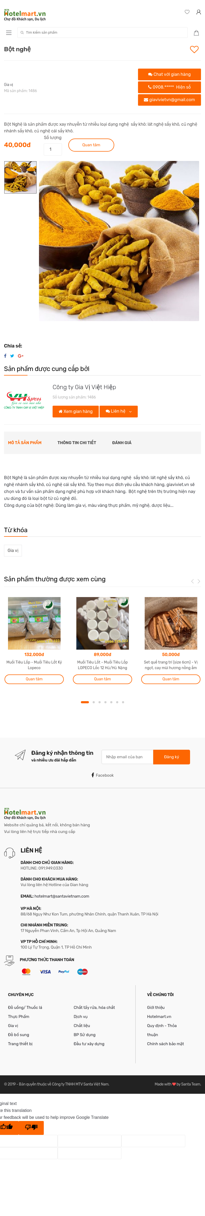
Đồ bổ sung (18, 1034)
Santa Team (190, 1084)
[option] (119, 241)
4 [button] (105, 702)
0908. (169, 87)
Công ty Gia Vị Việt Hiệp (84, 387)
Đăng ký (171, 757)
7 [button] (123, 702)
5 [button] (111, 702)
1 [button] (85, 702)
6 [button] (117, 702)
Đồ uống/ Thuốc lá (25, 1007)
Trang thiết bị (20, 1043)
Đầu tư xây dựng (89, 1043)
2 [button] (94, 702)
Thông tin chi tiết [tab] (77, 442)
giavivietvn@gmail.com (169, 99)
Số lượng (52, 137)
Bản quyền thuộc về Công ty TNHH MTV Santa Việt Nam (63, 1084)
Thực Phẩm (18, 1016)
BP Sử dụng (85, 1034)
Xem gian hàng (76, 411)
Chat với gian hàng (169, 74)
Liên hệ (116, 411)
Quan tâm (91, 145)
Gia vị (8, 84)
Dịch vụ (81, 1016)
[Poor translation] (31, 1128)
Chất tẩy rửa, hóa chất (94, 1007)
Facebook (102, 775)
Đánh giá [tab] (121, 442)
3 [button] (99, 702)
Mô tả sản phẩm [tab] (25, 442)
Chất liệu (82, 1025)
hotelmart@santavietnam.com (61, 896)
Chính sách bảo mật (165, 1043)
